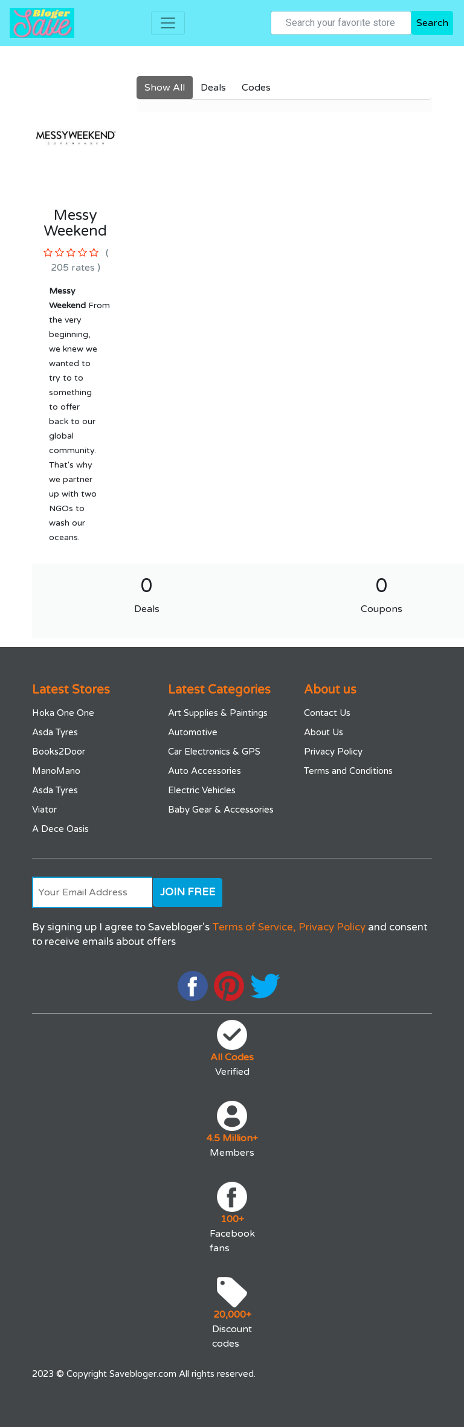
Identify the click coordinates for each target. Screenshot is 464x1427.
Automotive (193, 732)
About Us (323, 732)
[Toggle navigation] (168, 23)
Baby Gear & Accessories (221, 809)
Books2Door (58, 751)
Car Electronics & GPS (214, 751)
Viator (44, 809)
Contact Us (327, 712)
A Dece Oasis (60, 828)
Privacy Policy (333, 751)
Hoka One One (63, 712)
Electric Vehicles (202, 790)
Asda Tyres (55, 732)
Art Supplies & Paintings (218, 712)
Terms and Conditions (348, 770)
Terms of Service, (254, 927)
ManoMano (56, 770)
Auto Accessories (204, 770)
